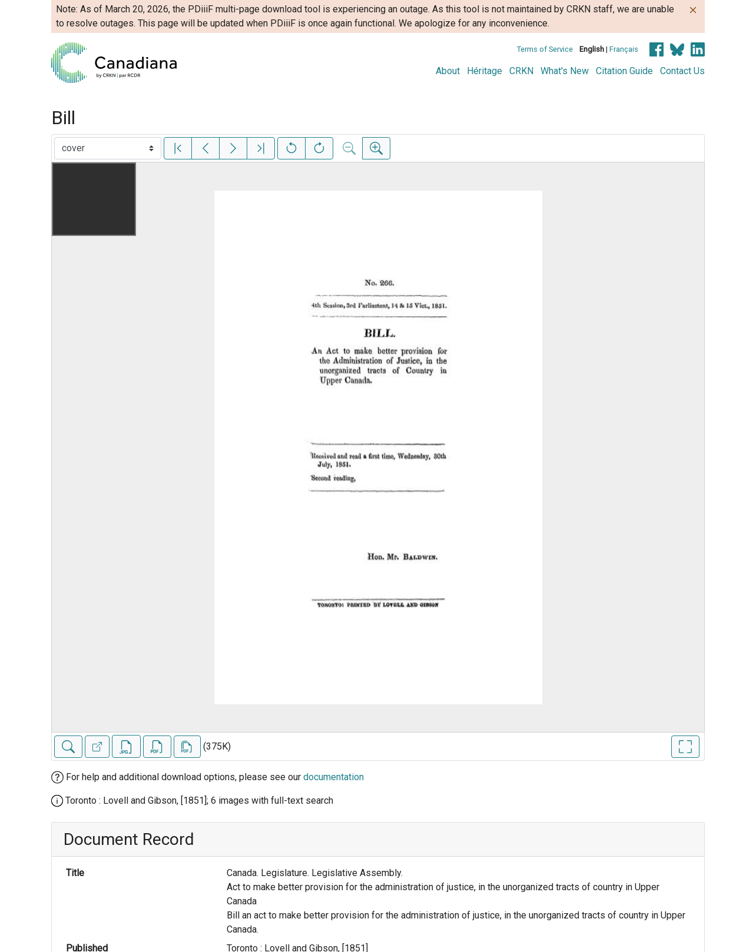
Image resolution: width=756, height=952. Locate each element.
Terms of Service (545, 49)
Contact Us (682, 70)
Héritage (484, 70)
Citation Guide (624, 70)
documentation (333, 777)
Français (623, 49)
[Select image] (107, 148)
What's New (565, 70)
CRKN (521, 70)
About (448, 70)
